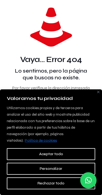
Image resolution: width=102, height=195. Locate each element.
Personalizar (51, 168)
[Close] (98, 92)
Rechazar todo (51, 183)
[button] (88, 180)
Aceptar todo (51, 154)
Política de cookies (41, 140)
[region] (51, 142)
